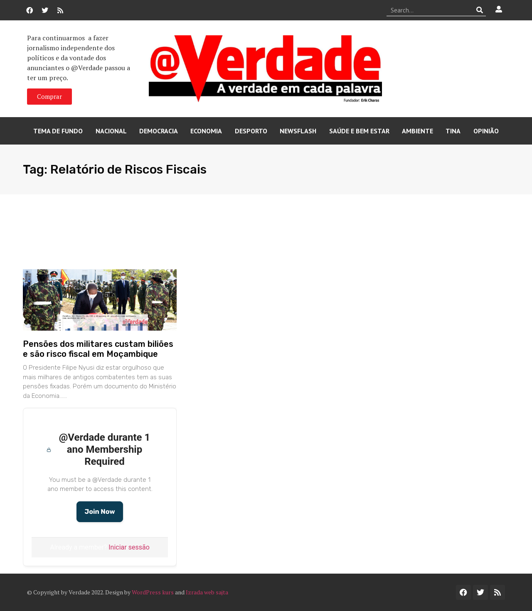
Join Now (99, 511)
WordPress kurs (153, 592)
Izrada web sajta (207, 592)
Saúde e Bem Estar (359, 131)
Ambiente (417, 131)
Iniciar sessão (129, 547)
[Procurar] (480, 10)
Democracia (158, 131)
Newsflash (298, 131)
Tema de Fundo (58, 131)
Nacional (111, 131)
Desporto (251, 131)
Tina (453, 131)
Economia (206, 131)
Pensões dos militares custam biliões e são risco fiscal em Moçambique (98, 349)
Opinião (486, 131)
